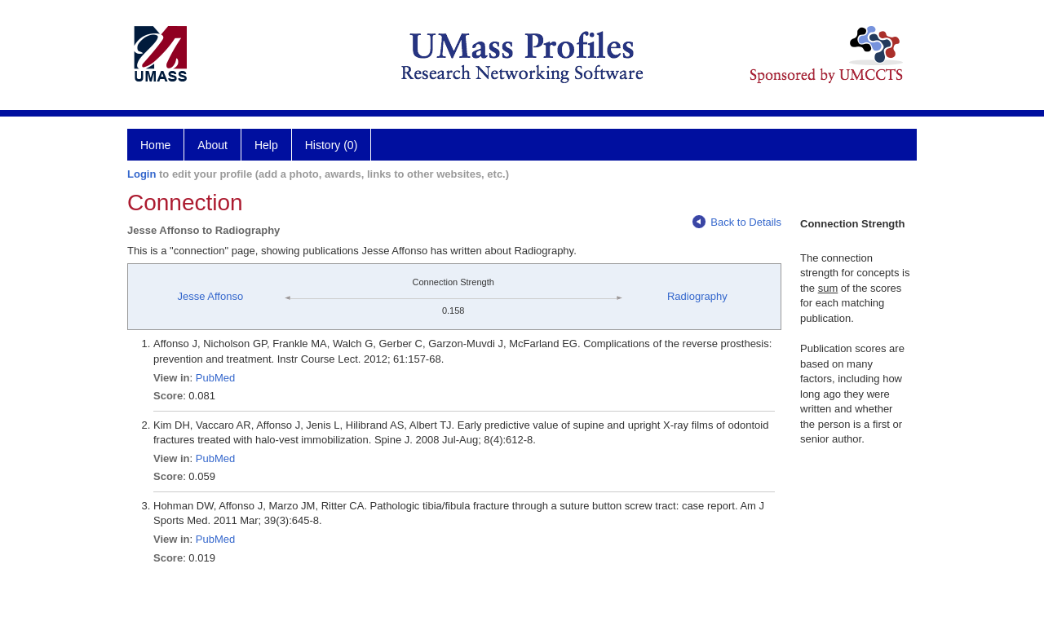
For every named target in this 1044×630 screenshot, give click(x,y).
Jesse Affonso (210, 296)
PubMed (215, 378)
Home (155, 145)
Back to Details (736, 222)
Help (266, 145)
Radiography (697, 296)
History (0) (331, 145)
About (212, 145)
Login (141, 174)
